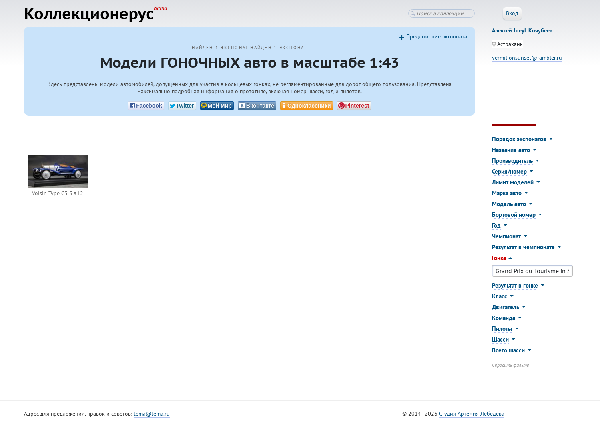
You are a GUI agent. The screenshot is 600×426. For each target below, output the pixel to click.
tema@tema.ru (152, 413)
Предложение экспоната (436, 36)
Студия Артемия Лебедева (471, 413)
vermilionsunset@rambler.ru (527, 57)
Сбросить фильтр (510, 365)
